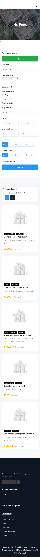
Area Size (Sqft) (8, 129)
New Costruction (10, 332)
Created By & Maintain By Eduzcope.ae (21, 550)
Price (4, 118)
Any (4, 144)
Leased (7, 284)
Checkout (6, 527)
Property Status (8, 91)
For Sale (7, 431)
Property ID (6, 108)
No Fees (19, 234)
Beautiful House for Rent (14, 386)
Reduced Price (9, 234)
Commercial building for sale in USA (19, 434)
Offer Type (6, 83)
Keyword (5, 65)
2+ (16, 144)
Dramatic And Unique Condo (16, 287)
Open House (9, 383)
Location (5, 100)
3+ (21, 144)
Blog (5, 523)
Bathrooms (7, 150)
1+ (11, 144)
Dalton (5, 495)
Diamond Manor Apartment (15, 237)
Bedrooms (6, 140)
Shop (5, 535)
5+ (32, 144)
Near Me (20, 59)
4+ (27, 144)
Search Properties (9, 531)
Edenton (6, 499)
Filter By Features (9, 161)
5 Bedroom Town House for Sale (17, 335)
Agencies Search (9, 519)
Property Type (7, 75)
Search (20, 167)
